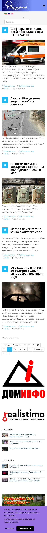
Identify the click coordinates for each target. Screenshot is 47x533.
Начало (7, 345)
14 (20, 349)
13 (15, 349)
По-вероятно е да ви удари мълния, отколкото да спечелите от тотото (24, 480)
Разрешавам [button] (25, 528)
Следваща (38, 349)
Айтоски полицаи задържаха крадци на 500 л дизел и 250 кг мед (27, 168)
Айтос (6, 88)
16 (30, 349)
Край (5, 353)
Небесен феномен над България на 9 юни (25, 473)
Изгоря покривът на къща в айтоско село (26, 230)
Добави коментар (26, 86)
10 (38, 345)
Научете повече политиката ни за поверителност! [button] (19, 520)
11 (4, 349)
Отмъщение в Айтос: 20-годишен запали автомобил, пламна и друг (27, 272)
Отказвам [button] (9, 528)
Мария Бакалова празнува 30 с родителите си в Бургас (22, 435)
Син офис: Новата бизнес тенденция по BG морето (26, 466)
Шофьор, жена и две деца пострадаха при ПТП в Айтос (26, 32)
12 (10, 349)
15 (25, 349)
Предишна (17, 345)
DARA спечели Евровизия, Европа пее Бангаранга (25, 442)
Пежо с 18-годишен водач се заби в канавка (25, 101)
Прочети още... (10, 86)
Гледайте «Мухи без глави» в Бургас (24, 448)
